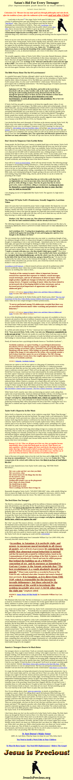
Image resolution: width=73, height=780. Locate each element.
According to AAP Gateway (14, 266)
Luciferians (44, 25)
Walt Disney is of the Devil (58, 667)
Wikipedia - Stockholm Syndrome (25, 361)
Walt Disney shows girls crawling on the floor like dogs (40, 664)
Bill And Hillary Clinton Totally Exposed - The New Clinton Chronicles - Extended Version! (35, 388)
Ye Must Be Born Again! (16, 746)
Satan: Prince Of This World (27, 594)
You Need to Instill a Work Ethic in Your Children (36, 740)
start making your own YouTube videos (26, 128)
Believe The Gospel (59, 746)
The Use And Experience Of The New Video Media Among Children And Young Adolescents (34, 298)
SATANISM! (45, 534)
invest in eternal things (22, 163)
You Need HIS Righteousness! (38, 746)
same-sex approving (34, 691)
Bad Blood (9, 23)
